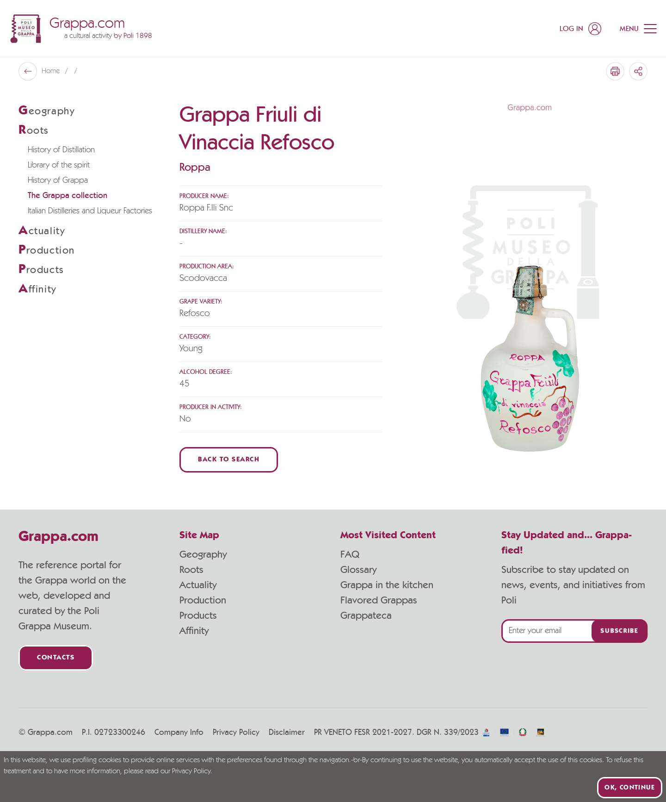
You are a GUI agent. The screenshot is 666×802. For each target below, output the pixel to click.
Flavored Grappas (378, 600)
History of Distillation (61, 150)
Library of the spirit (59, 165)
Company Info (179, 732)
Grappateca (366, 615)
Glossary (358, 570)
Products (198, 615)
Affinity (194, 631)
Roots (191, 570)
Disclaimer (287, 732)
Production (202, 600)
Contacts (55, 657)
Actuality (197, 585)
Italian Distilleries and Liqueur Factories (90, 211)
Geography (203, 554)
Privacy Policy (236, 732)
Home (52, 71)
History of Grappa (58, 180)
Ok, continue (629, 787)
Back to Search (228, 459)
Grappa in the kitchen (386, 585)
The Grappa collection (67, 196)
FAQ (349, 554)
